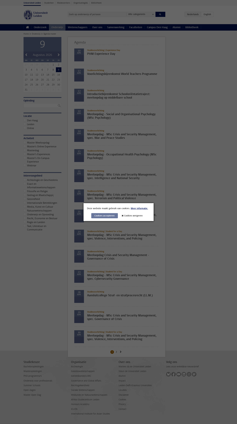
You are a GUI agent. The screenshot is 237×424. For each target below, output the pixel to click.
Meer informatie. (139, 208)
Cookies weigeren (133, 215)
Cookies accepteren (104, 215)
